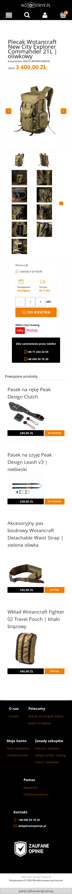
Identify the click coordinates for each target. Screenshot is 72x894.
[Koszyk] (63, 15)
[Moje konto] (45, 15)
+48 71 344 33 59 (37, 352)
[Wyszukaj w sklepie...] (27, 15)
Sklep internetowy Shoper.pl (36, 877)
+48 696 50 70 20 (37, 359)
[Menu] (9, 15)
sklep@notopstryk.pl (32, 826)
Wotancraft (21, 265)
